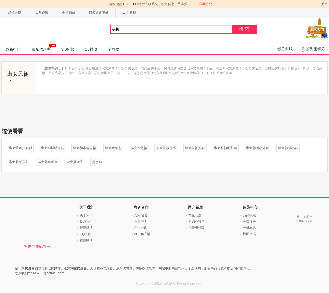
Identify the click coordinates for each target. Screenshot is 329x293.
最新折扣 (13, 49)
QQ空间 (85, 234)
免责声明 (140, 221)
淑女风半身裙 (47, 162)
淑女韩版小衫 (288, 148)
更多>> (97, 162)
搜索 (244, 29)
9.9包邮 (67, 49)
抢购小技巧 (196, 221)
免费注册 (249, 221)
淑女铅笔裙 (139, 148)
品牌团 (113, 49)
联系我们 (86, 221)
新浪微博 (86, 228)
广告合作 (140, 228)
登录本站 (249, 228)
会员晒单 (68, 13)
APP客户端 (142, 234)
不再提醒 (205, 4)
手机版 (129, 13)
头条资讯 (41, 13)
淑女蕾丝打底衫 (20, 148)
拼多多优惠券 (98, 13)
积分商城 (285, 49)
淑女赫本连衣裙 (84, 148)
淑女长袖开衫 (195, 148)
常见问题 (194, 215)
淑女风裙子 (75, 162)
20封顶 (91, 49)
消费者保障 (196, 228)
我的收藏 (249, 215)
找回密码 (249, 234)
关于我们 (86, 215)
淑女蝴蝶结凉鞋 (52, 148)
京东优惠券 (44, 47)
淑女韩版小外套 (257, 148)
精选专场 (14, 13)
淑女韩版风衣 (19, 162)
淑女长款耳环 (166, 148)
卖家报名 (140, 215)
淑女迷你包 (113, 148)
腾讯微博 (86, 240)
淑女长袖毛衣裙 (225, 148)
